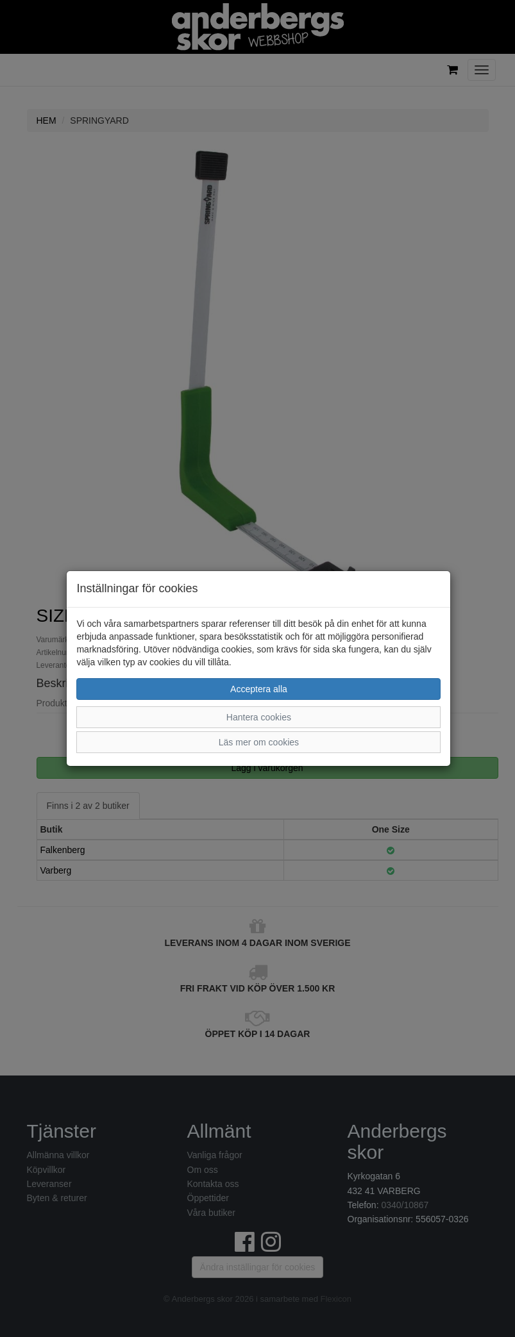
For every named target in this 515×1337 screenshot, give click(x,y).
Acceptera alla (258, 689)
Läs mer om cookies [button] (259, 742)
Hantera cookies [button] (258, 717)
